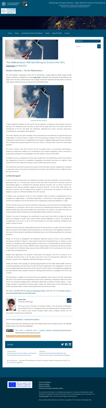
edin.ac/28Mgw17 (17, 319)
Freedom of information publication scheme (51, 388)
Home (10, 33)
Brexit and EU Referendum (28, 360)
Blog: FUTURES (57, 33)
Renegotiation (36, 336)
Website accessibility (44, 386)
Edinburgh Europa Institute (77, 3)
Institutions (45, 360)
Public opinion (20, 336)
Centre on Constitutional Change (35, 291)
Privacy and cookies (44, 384)
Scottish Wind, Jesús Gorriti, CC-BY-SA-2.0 (39, 120)
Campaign (13, 336)
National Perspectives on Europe (58, 360)
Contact (67, 33)
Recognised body (44, 396)
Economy (39, 360)
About (17, 33)
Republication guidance (32, 319)
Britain (8, 336)
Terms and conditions (45, 382)
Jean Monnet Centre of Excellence (32, 33)
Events (47, 33)
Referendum (29, 336)
